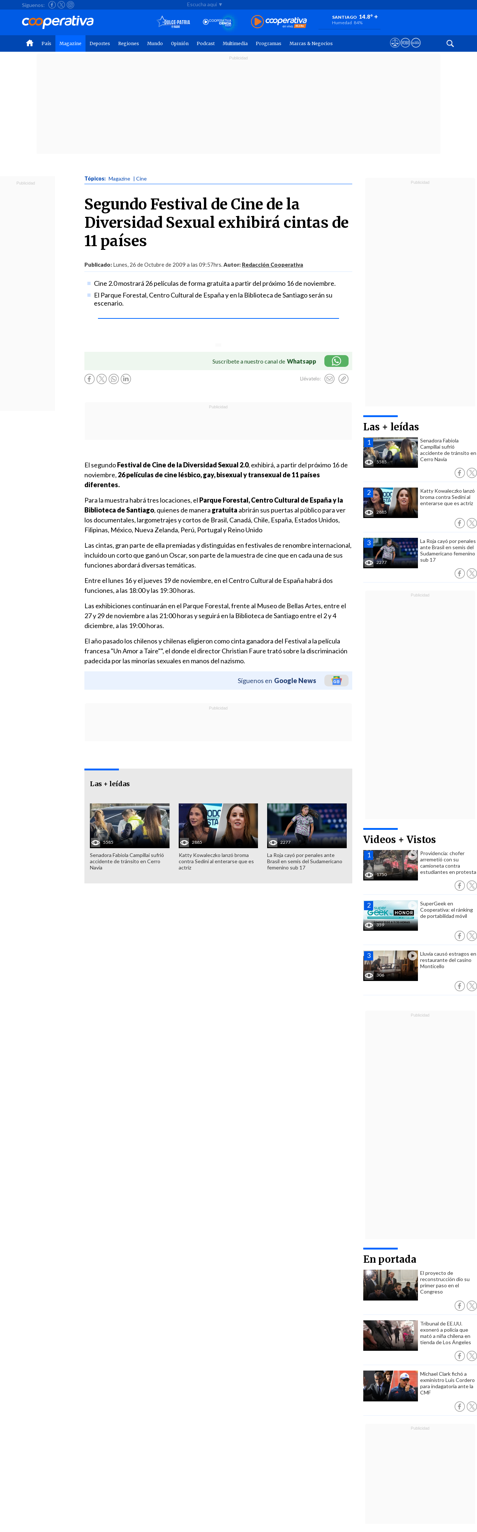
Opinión (180, 43)
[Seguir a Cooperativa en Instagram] (70, 5)
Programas (268, 43)
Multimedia (235, 43)
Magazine (70, 43)
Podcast (206, 43)
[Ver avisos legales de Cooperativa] (395, 49)
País (46, 43)
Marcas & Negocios (311, 43)
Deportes (100, 43)
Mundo (155, 43)
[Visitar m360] (405, 49)
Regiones (128, 43)
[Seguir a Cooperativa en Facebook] (52, 5)
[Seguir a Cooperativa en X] (61, 5)
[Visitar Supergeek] (416, 49)
